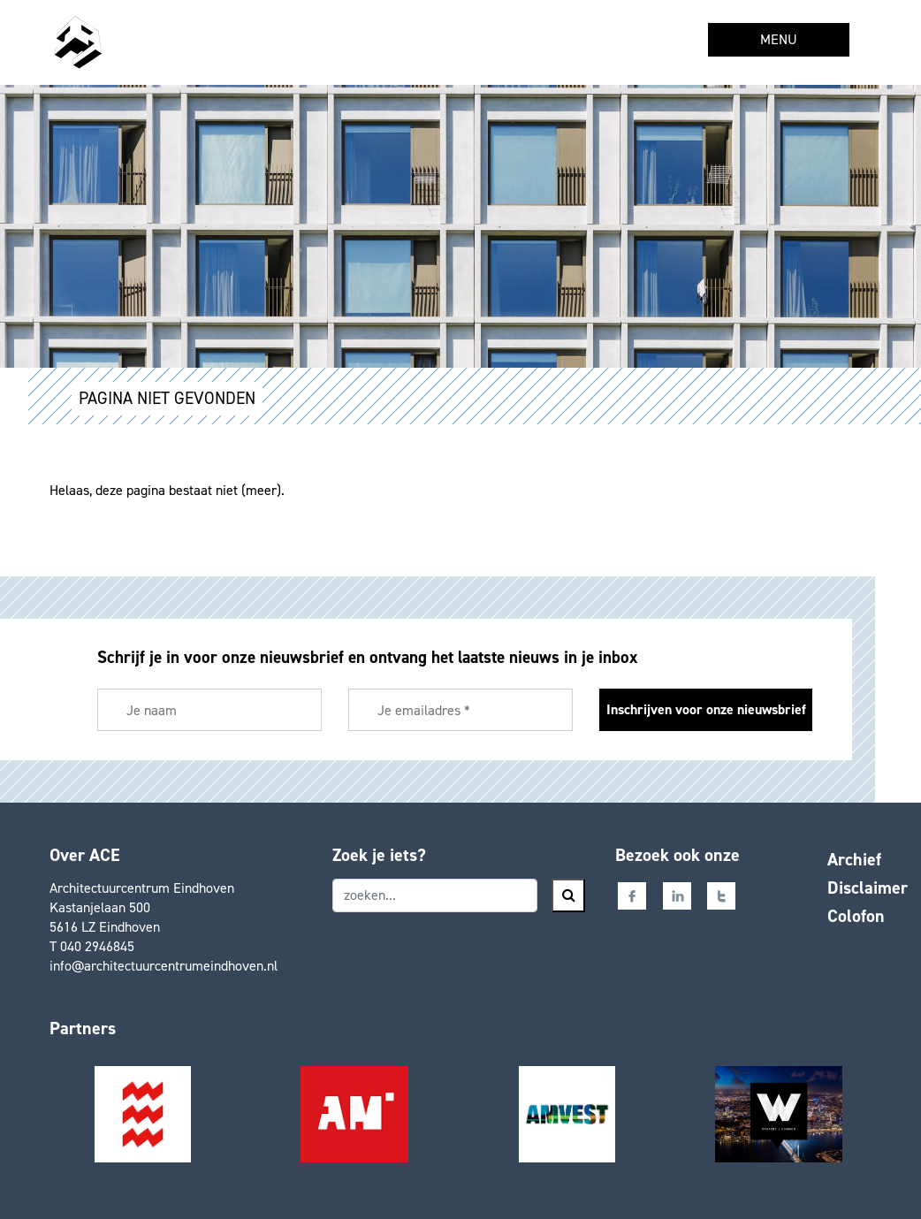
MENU (778, 39)
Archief (854, 859)
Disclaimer (867, 887)
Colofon (856, 915)
